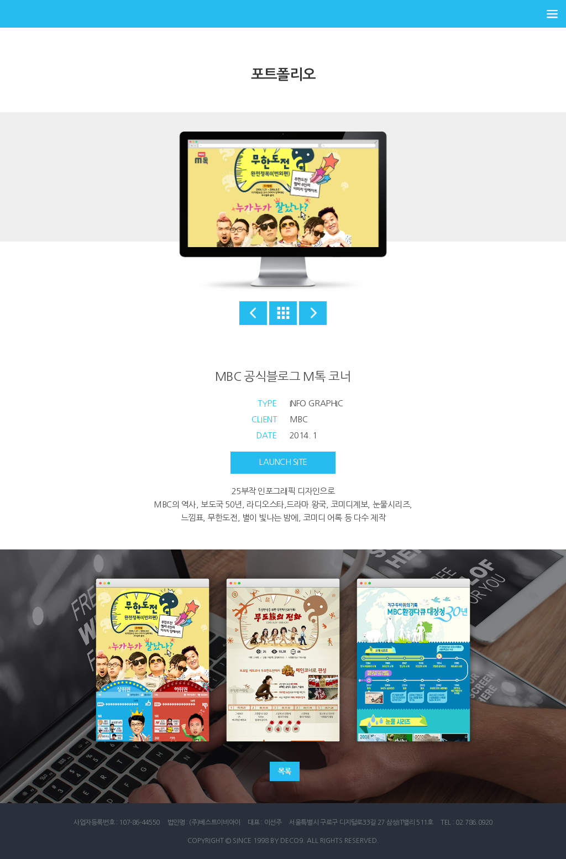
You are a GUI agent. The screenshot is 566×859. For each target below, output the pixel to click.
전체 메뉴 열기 (552, 13)
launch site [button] (283, 462)
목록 (284, 771)
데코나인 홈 (27, 14)
